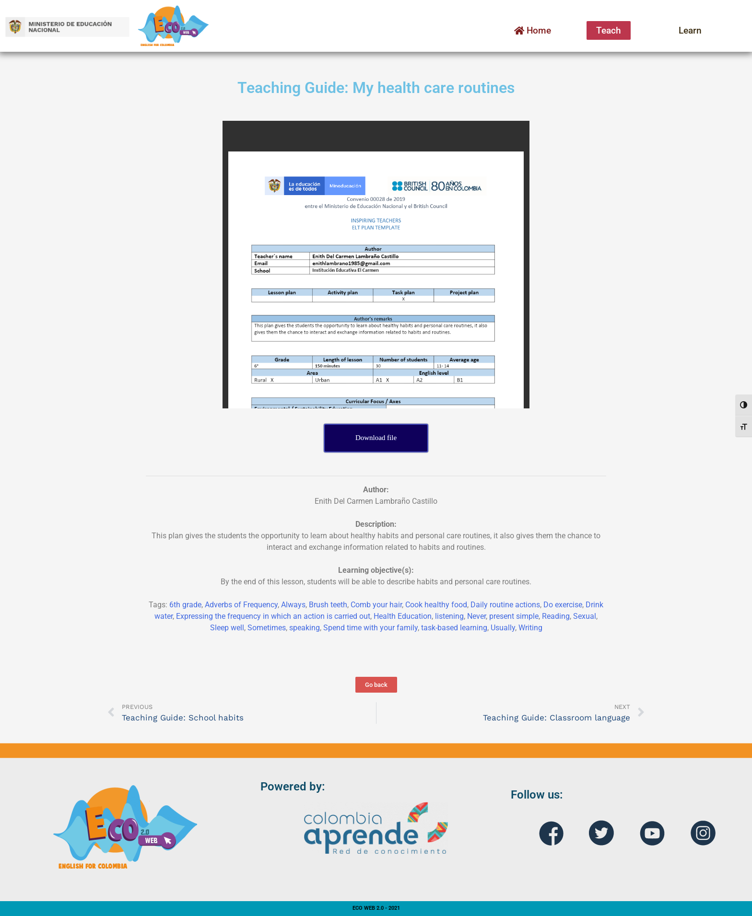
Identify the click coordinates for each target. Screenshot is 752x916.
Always (293, 604)
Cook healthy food (436, 604)
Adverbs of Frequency (241, 604)
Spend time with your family (370, 627)
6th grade (185, 604)
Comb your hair (376, 604)
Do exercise (562, 604)
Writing (530, 627)
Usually (503, 627)
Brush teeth (328, 604)
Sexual (584, 616)
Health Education (403, 616)
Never (476, 616)
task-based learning (454, 627)
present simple (514, 616)
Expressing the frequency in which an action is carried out (273, 616)
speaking (304, 627)
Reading (556, 616)
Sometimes (266, 627)
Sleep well (227, 627)
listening (449, 616)
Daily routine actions (505, 604)
